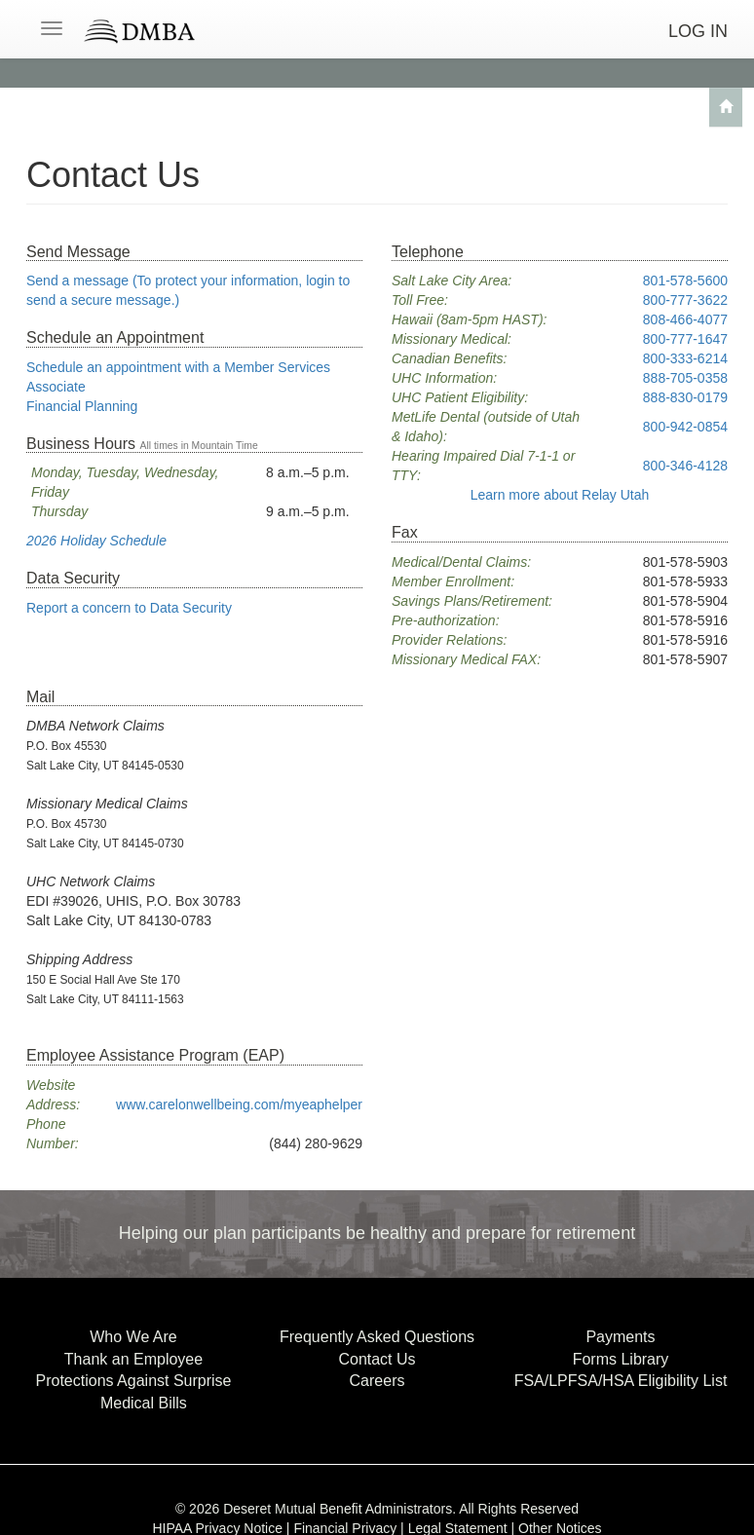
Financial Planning (81, 406)
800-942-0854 (685, 426)
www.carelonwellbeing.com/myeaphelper (239, 1104)
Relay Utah (560, 495)
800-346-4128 (685, 465)
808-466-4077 (685, 319)
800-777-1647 (685, 339)
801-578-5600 (685, 280)
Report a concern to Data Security (129, 608)
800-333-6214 (685, 358)
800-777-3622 (685, 300)
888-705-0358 (685, 378)
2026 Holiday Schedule (96, 540)
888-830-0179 (685, 397)
